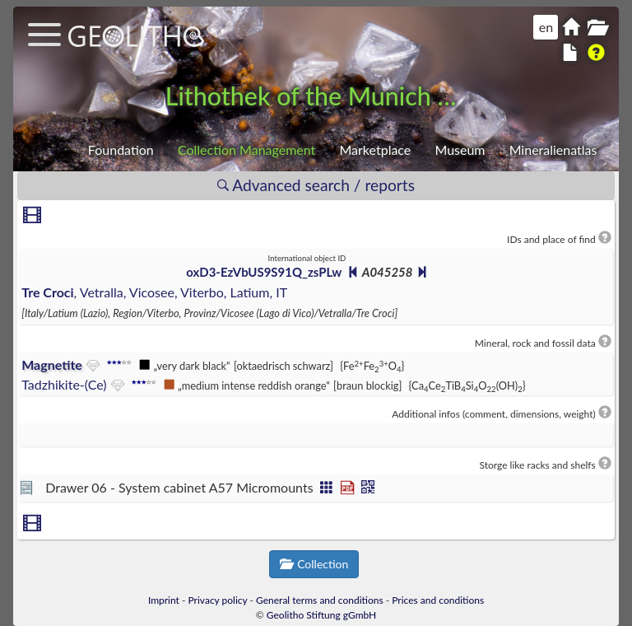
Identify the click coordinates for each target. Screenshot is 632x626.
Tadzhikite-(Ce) (63, 384)
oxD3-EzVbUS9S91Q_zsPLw (264, 271)
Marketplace (375, 149)
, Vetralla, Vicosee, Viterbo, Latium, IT (154, 292)
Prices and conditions (438, 600)
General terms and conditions (319, 600)
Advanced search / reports (316, 184)
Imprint (163, 600)
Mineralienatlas (553, 149)
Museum (459, 149)
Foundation (121, 149)
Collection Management (246, 149)
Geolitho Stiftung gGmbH (321, 615)
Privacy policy (218, 600)
